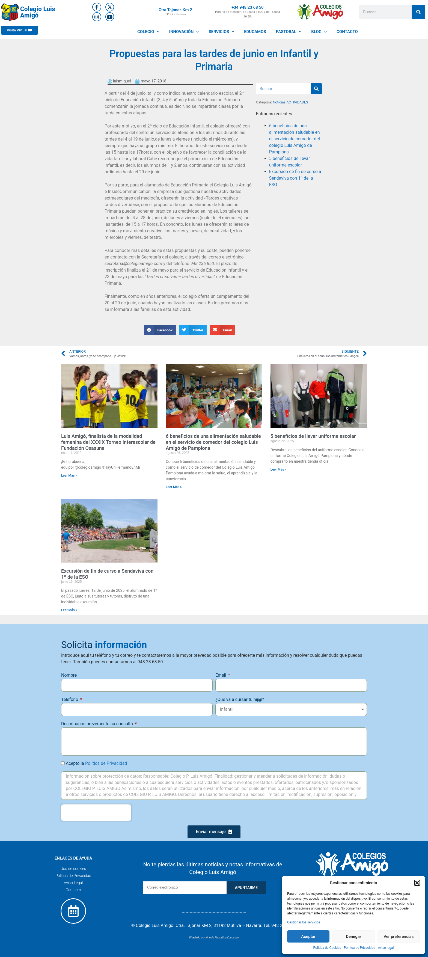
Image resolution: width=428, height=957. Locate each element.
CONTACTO (347, 31)
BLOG (319, 32)
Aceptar (308, 936)
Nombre (69, 675)
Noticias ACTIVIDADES (290, 102)
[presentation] (96, 812)
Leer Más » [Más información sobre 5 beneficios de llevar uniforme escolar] (279, 469)
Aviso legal (386, 948)
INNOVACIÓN (184, 32)
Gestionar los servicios (303, 922)
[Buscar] (418, 12)
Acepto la (96, 763)
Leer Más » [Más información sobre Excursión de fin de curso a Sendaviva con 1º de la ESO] (69, 610)
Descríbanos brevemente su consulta (97, 723)
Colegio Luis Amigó (37, 12)
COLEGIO (148, 32)
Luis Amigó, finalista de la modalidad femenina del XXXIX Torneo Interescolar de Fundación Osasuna (108, 442)
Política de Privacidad (359, 948)
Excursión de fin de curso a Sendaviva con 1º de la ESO (295, 178)
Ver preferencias (399, 936)
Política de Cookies (327, 948)
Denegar (353, 936)
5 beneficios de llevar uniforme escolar (313, 436)
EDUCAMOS (255, 31)
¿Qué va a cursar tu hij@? (239, 699)
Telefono (70, 699)
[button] (417, 882)
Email (221, 675)
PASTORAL (289, 32)
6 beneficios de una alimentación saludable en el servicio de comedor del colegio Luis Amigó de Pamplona (294, 138)
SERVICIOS (221, 32)
